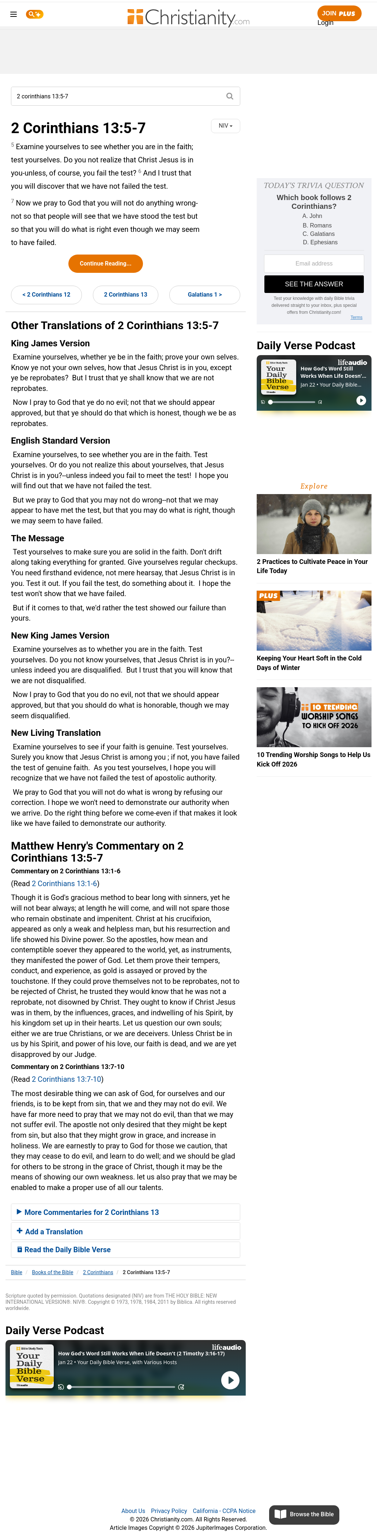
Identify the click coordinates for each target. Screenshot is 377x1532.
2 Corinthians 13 (125, 294)
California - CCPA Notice (224, 1510)
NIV (226, 125)
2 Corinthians (98, 1272)
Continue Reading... (105, 263)
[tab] (125, 1212)
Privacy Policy (169, 1510)
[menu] (13, 15)
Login (325, 22)
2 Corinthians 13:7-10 (66, 1079)
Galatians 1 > (205, 294)
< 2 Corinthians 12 (47, 294)
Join (339, 13)
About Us (133, 1510)
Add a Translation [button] (50, 1231)
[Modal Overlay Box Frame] (314, 251)
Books (52, 1272)
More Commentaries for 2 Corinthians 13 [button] (88, 1212)
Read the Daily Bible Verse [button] (64, 1249)
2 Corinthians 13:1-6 (64, 883)
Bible (16, 1272)
